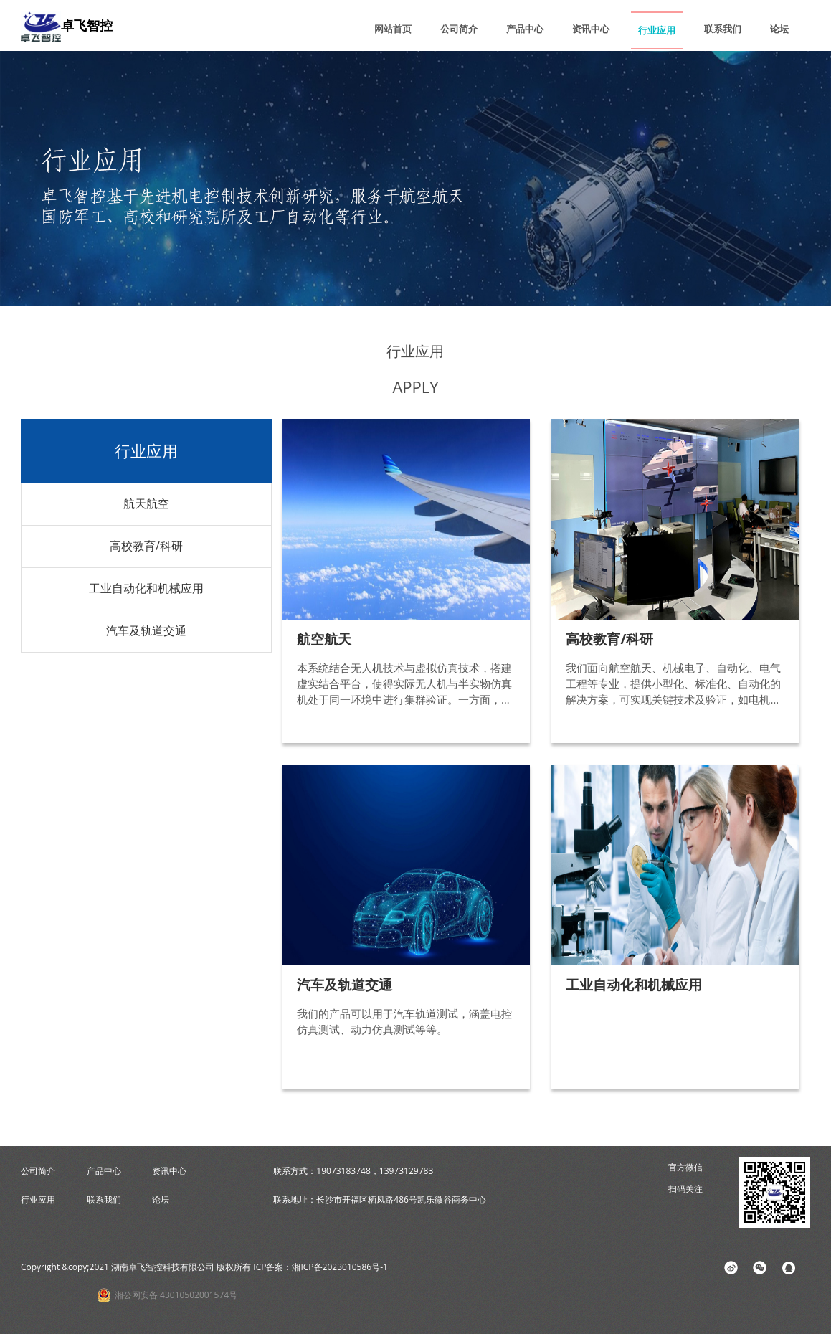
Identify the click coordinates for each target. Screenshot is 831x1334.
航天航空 (146, 503)
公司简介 (459, 28)
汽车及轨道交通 (146, 630)
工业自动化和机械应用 (146, 588)
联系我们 (722, 28)
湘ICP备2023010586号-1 (339, 1267)
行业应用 (656, 30)
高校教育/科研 (146, 546)
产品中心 (524, 28)
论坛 (779, 28)
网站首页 (393, 28)
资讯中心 (590, 28)
